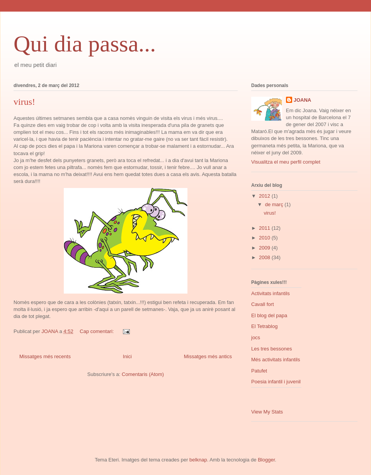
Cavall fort (262, 304)
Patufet (259, 371)
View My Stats (267, 412)
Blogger (266, 460)
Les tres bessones (271, 349)
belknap (198, 460)
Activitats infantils (270, 293)
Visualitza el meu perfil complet (285, 162)
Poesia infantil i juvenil (276, 381)
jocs (255, 337)
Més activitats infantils (275, 359)
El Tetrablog (264, 326)
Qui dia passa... (85, 43)
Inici (127, 356)
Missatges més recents (45, 356)
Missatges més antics (208, 356)
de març (275, 204)
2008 (265, 257)
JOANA (302, 100)
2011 (265, 228)
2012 (265, 196)
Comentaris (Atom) (143, 374)
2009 (265, 248)
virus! (24, 102)
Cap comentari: (97, 331)
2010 (265, 238)
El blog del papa (269, 315)
